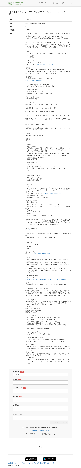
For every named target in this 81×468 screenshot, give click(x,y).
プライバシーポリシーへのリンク (39, 430)
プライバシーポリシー (20, 463)
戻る (40, 447)
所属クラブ (18, 371)
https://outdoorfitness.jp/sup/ (45, 64)
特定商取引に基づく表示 (47, 463)
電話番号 (17, 396)
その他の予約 (54, 3)
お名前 (17, 379)
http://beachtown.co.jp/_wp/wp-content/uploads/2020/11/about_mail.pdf (45, 279)
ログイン (70, 3)
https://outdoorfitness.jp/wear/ (53, 193)
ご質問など (16, 405)
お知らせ (63, 3)
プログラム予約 (42, 3)
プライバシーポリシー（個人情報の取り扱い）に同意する (40, 427)
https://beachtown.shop (32, 230)
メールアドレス (19, 388)
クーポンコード (17, 414)
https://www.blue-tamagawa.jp (33, 80)
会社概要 (10, 463)
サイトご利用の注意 (33, 463)
